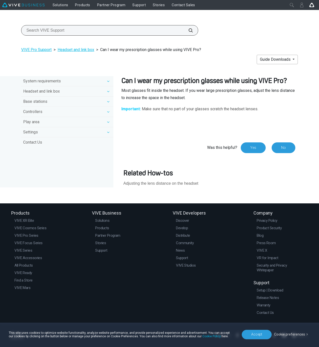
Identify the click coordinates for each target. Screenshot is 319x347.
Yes (253, 148)
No (283, 148)
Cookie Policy (211, 336)
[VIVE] (23, 4)
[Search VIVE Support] (188, 30)
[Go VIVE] (312, 5)
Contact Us (32, 142)
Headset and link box (76, 49)
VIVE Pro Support (36, 49)
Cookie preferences (289, 334)
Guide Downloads (276, 59)
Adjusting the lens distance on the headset (160, 183)
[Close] (292, 5)
